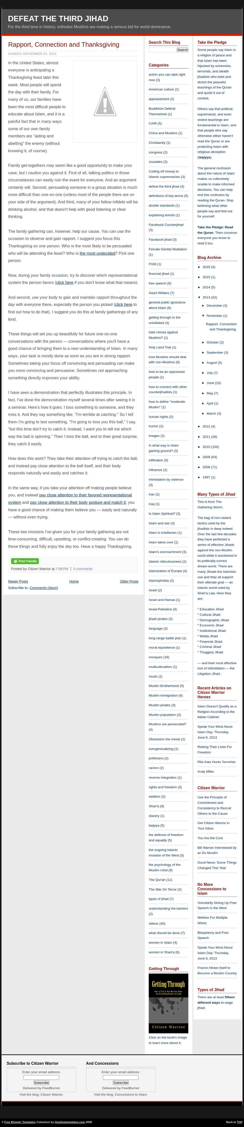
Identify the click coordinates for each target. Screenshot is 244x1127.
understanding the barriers (168, 908)
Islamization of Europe (165, 571)
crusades (155, 162)
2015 (207, 277)
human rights (158, 417)
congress (155, 152)
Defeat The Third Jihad (58, 18)
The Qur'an (157, 880)
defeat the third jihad (164, 186)
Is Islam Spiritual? (162, 513)
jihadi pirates (158, 619)
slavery (154, 816)
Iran (151, 494)
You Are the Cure (210, 838)
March (212, 413)
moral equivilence (162, 647)
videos (153, 923)
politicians (156, 758)
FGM (152, 264)
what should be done (164, 933)
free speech (157, 283)
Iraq (151, 504)
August (212, 362)
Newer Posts (18, 581)
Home (74, 581)
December (215, 305)
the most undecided (97, 253)
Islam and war (159, 523)
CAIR (153, 123)
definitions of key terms (166, 196)
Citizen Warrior (52, 1094)
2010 (207, 447)
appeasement (159, 99)
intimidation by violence (166, 479)
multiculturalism (160, 667)
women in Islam (160, 942)
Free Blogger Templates (20, 1122)
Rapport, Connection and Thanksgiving (63, 44)
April (210, 403)
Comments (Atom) (44, 588)
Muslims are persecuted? (167, 724)
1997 (207, 477)
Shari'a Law (206, 593)
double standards (161, 205)
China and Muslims (163, 133)
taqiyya (154, 825)
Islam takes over (161, 542)
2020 (207, 267)
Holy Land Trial (160, 347)
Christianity (157, 143)
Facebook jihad (160, 239)
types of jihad (159, 899)
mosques (155, 657)
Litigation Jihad (208, 674)
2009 (207, 457)
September (215, 352)
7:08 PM (62, 569)
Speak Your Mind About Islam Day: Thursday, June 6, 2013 (214, 732)
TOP (240, 1122)
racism (154, 768)
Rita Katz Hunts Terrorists (216, 762)
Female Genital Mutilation (168, 249)
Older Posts (129, 581)
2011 (207, 437)
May (210, 393)
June (211, 383)
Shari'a (154, 806)
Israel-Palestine (160, 609)
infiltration (156, 460)
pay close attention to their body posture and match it (78, 502)
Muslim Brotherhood (164, 686)
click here (64, 282)
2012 (207, 426)
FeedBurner (51, 1088)
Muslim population (162, 715)
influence (155, 470)
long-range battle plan (165, 638)
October (213, 342)
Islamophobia (159, 580)
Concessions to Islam (131, 1094)
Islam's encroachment (165, 552)
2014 (207, 287)
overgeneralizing (161, 749)
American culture (161, 89)
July (210, 373)
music (153, 676)
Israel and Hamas (162, 600)
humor (153, 426)
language (156, 628)
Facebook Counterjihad (166, 225)
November (215, 316)
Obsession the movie (164, 739)
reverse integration (163, 777)
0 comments (82, 569)
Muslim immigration (163, 695)
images (154, 436)
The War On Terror (163, 889)
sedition (154, 796)
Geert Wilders (159, 293)
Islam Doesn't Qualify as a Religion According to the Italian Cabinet (216, 711)
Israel (153, 590)
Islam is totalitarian (163, 532)
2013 (207, 297)
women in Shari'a (161, 952)
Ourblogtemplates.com (70, 1122)
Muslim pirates (160, 705)
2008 (207, 467)
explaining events (162, 215)
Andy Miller (205, 771)
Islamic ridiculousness (165, 561)
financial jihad (159, 274)
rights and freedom (163, 787)
